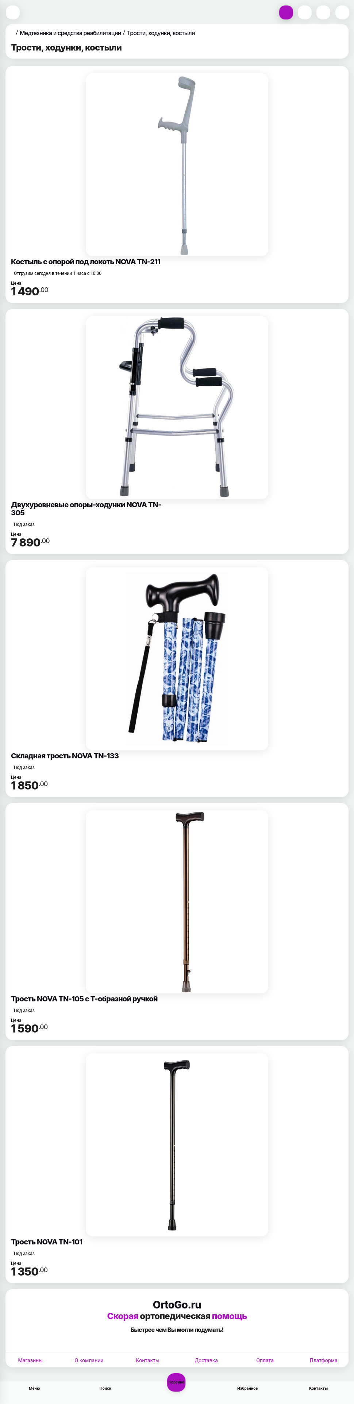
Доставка (206, 1360)
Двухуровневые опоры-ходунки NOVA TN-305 (86, 508)
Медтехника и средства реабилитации (70, 33)
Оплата (265, 1360)
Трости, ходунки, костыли (161, 33)
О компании (89, 1360)
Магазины (30, 1360)
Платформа (324, 1360)
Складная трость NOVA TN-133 (65, 755)
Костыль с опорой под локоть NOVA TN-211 (85, 261)
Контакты (147, 1360)
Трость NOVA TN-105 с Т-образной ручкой (84, 998)
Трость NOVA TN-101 (46, 1241)
